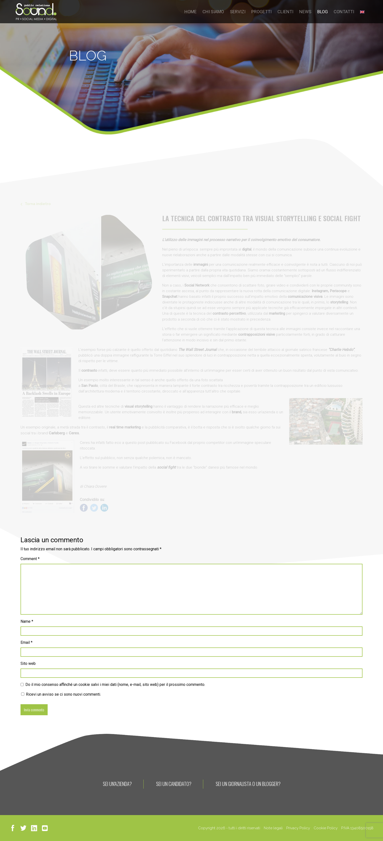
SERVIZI (237, 11)
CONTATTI (344, 11)
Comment (30, 558)
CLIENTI (285, 11)
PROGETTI (261, 11)
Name (27, 621)
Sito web (28, 663)
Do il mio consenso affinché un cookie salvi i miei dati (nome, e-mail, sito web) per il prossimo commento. (115, 684)
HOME (190, 11)
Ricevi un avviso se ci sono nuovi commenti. (61, 694)
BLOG (322, 11)
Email (26, 642)
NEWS (305, 11)
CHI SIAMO (213, 11)
